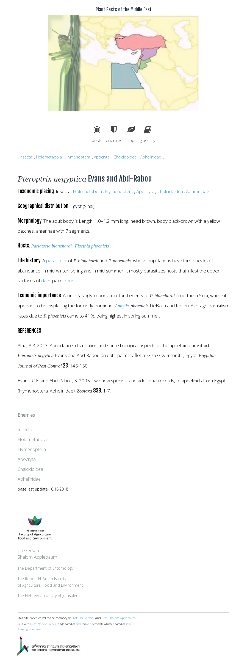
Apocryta (102, 157)
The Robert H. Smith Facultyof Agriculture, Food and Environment (51, 582)
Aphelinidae (151, 157)
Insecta (26, 157)
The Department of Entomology (46, 568)
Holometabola (49, 157)
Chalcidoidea (125, 157)
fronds (70, 281)
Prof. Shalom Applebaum (119, 618)
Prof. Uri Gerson (82, 618)
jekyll (129, 624)
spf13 (79, 624)
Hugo (33, 624)
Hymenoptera (78, 157)
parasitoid (56, 261)
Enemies (26, 415)
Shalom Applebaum (37, 557)
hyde (88, 624)
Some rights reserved (30, 629)
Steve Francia (49, 624)
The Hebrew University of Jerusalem (49, 596)
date (46, 281)
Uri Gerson (29, 550)
